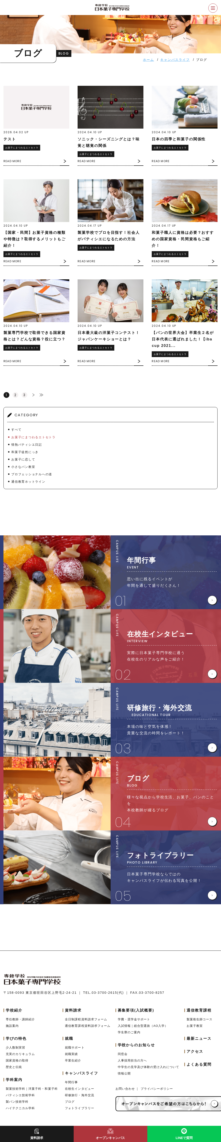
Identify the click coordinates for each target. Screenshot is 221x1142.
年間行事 (71, 1082)
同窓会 (122, 1054)
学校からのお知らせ (136, 1045)
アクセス (195, 1051)
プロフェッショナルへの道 (32, 474)
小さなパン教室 (23, 467)
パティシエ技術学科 (20, 1095)
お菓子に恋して (23, 459)
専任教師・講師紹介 (20, 1019)
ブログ (70, 1101)
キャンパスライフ (175, 60)
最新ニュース (199, 1038)
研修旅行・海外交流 (79, 1095)
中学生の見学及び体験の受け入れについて (148, 1067)
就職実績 (71, 1054)
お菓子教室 (195, 1026)
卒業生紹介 (73, 1060)
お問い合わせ (125, 1088)
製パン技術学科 (17, 1101)
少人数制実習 (15, 1047)
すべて (16, 429)
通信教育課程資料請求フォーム (87, 1026)
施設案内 (12, 1026)
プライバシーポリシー (157, 1088)
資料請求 (73, 1010)
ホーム (148, 60)
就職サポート (74, 1047)
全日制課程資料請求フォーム (86, 1019)
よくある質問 (199, 1064)
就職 (69, 1038)
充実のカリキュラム (20, 1054)
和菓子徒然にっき (25, 452)
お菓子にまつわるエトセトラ (33, 437)
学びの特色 (16, 1038)
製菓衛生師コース (199, 1019)
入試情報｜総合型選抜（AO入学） (143, 1026)
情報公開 (124, 1073)
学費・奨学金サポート (134, 1019)
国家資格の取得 (17, 1060)
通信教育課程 (199, 1010)
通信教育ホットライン (28, 481)
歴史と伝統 (14, 1067)
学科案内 (14, 1080)
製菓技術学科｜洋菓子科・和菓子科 (32, 1088)
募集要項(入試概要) (136, 1010)
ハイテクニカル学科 (20, 1108)
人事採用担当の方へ (132, 1060)
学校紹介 (14, 1010)
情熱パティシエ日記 (26, 444)
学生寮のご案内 (129, 1032)
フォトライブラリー (79, 1108)
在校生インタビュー (79, 1088)
